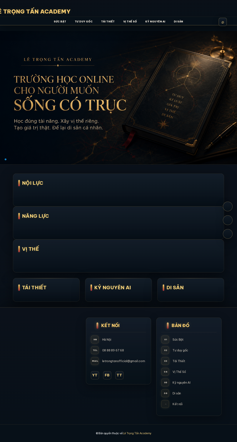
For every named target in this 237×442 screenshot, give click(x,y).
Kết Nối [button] (110, 325)
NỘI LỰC (32, 183)
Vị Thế (30, 249)
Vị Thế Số (179, 372)
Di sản (177, 393)
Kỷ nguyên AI (181, 382)
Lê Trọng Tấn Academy (137, 433)
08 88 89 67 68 (113, 350)
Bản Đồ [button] (180, 325)
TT (119, 375)
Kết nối (178, 404)
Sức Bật (178, 339)
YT (95, 375)
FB (107, 375)
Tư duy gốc (180, 350)
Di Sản (175, 287)
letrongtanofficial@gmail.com (123, 361)
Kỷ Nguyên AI (112, 287)
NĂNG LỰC (35, 216)
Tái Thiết (34, 287)
